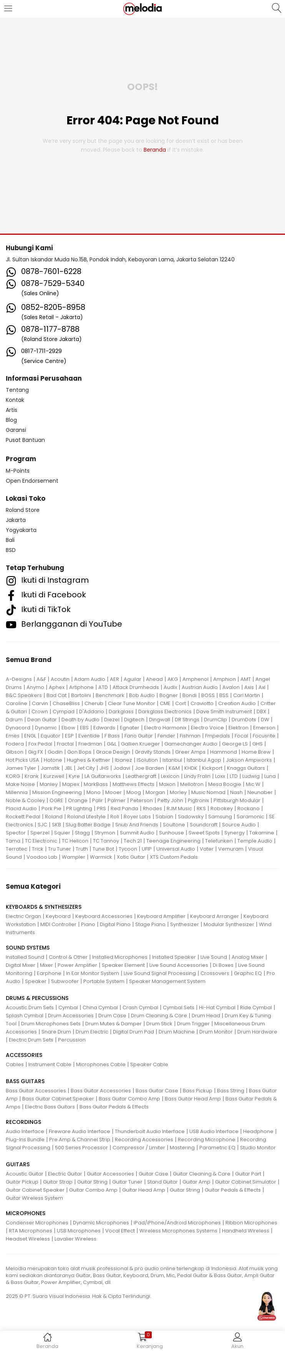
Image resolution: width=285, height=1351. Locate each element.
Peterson (141, 800)
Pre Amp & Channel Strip (79, 1139)
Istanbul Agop (204, 760)
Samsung (220, 816)
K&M (174, 768)
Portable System (103, 981)
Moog (133, 792)
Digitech (134, 719)
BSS (224, 695)
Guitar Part (248, 1173)
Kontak (15, 400)
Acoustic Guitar (24, 1173)
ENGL (30, 735)
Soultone (174, 824)
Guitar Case (153, 1173)
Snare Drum (56, 1031)
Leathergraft (141, 776)
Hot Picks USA (22, 760)
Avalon (231, 687)
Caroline (16, 703)
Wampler (73, 857)
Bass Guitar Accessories (36, 1090)
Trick (37, 849)
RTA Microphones (30, 1230)
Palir (97, 800)
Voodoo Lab (42, 857)
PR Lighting (79, 808)
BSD (11, 550)
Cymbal (68, 1007)
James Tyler (21, 768)
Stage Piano (150, 924)
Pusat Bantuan (25, 440)
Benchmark (110, 695)
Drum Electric (92, 1031)
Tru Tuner (59, 849)
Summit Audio (137, 832)
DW (265, 719)
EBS (84, 727)
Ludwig (251, 776)
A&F (41, 679)
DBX (261, 711)
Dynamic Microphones (101, 1222)
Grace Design (113, 752)
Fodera (15, 743)
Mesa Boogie (224, 784)
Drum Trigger (193, 1023)
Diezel (111, 719)
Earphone (49, 973)
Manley (49, 784)
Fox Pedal (40, 743)
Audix (170, 687)
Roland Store (23, 510)
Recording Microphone (206, 1139)
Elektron (239, 727)
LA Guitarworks (103, 776)
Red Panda (124, 808)
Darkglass (121, 711)
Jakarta (16, 520)
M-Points (18, 471)
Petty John (170, 800)
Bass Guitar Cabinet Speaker (58, 1098)
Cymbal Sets (178, 1007)
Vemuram (231, 849)
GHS (257, 743)
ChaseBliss (66, 703)
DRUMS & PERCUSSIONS (37, 998)
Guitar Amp (196, 1181)
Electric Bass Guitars (50, 1106)
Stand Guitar (162, 1181)
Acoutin (60, 679)
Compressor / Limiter (139, 1147)
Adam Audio (89, 679)
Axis (249, 687)
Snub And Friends (136, 824)
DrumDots (244, 719)
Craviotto (202, 703)
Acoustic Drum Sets (30, 1007)
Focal (241, 735)
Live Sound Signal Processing (160, 973)
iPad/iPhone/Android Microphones (177, 1222)
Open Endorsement (32, 481)
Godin (55, 752)
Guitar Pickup (22, 1181)
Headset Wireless (28, 1238)
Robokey (221, 808)
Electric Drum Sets (31, 1039)
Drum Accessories (71, 1015)
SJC (42, 824)
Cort (180, 703)
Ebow (68, 727)
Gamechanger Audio (190, 743)
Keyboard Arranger (214, 916)
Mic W (253, 784)
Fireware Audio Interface (79, 1131)
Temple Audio (254, 840)
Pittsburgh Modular (237, 800)
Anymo (35, 687)
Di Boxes (223, 965)
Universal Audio (175, 849)
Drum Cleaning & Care (159, 1015)
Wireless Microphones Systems (178, 1230)
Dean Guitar (42, 719)
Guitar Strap (58, 1181)
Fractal (65, 743)
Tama (13, 840)
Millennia (17, 792)
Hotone (53, 760)
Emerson (264, 727)
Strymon (104, 832)
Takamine (261, 832)
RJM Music (179, 808)
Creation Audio (237, 703)
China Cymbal (100, 1007)
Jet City (86, 768)
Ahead (154, 679)
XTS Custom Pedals (174, 857)
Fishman (190, 735)
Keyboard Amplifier (161, 916)
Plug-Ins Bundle (25, 1139)
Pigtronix (198, 800)
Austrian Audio (200, 687)
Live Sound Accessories (178, 965)
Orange (78, 800)
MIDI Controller (58, 924)
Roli (114, 816)
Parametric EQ (217, 1147)
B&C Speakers (24, 695)
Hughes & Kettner (88, 760)
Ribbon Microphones (251, 1222)
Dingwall (159, 719)
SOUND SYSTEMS (28, 947)
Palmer (117, 800)
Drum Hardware (257, 1031)
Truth (82, 849)
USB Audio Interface (214, 1131)
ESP (69, 735)
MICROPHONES (25, 1213)
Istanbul (172, 760)
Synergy (234, 832)
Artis (11, 410)
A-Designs (19, 679)
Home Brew (256, 752)
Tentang (17, 390)
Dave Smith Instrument (224, 711)
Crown (39, 711)
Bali (10, 540)
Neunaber (260, 792)
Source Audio (239, 824)
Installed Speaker (174, 957)
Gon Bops (79, 752)
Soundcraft (203, 824)
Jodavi (121, 768)
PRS (101, 808)
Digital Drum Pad (133, 1031)
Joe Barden (149, 768)
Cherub (94, 703)
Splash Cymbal (24, 1015)
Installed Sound (25, 957)
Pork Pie (51, 808)
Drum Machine (177, 1031)
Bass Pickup (197, 1090)
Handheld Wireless (245, 1230)
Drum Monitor (216, 1031)
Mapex (70, 784)
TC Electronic (41, 840)
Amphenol (195, 679)
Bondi (189, 695)
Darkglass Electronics (165, 711)
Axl (261, 687)
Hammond (223, 752)
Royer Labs (137, 816)
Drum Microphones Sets (51, 1023)
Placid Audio (21, 808)
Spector (16, 832)
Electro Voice (207, 727)
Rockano (248, 808)
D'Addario (91, 711)
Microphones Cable (101, 1064)
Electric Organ (23, 916)
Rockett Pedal (23, 816)
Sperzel (40, 832)
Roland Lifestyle (86, 816)
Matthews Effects (133, 784)
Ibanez (123, 760)
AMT (245, 679)
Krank (32, 776)
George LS (235, 743)
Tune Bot (103, 849)
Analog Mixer (248, 957)
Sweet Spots (204, 832)
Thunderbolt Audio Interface (150, 1131)
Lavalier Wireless (75, 1238)
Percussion (72, 1039)
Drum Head (206, 1015)
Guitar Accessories (110, 1173)
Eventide (89, 735)
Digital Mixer (20, 965)
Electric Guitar (65, 1173)
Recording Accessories (144, 1139)
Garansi (16, 430)
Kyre (74, 776)
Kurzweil (53, 776)
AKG (172, 679)
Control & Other (68, 957)
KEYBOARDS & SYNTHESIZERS (43, 907)
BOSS (208, 695)
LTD (234, 776)
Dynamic (46, 727)
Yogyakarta (21, 530)
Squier (62, 832)
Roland (54, 816)
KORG (13, 776)
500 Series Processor (81, 1147)
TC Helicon (75, 840)
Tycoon (128, 849)
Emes (13, 735)
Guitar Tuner (127, 1181)
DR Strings (187, 719)
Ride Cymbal (256, 1007)
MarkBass (96, 784)
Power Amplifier (77, 965)
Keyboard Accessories (104, 916)
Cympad (64, 711)
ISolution (147, 760)
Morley (178, 792)
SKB (56, 824)
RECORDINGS (23, 1122)
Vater (207, 849)
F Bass (112, 735)
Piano (88, 924)
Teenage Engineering (173, 840)
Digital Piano (115, 924)
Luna (270, 776)
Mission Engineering (57, 792)
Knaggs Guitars (246, 768)
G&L (111, 743)
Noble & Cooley (25, 800)
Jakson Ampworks (249, 760)
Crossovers (214, 973)
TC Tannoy (106, 840)
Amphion (224, 679)
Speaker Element (123, 965)
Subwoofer (65, 981)
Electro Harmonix (165, 727)
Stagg (82, 832)
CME (165, 703)
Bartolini (81, 695)
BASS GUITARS (25, 1081)
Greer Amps (190, 752)
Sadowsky (191, 816)
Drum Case (112, 1015)
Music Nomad (208, 792)
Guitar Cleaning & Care (201, 1173)
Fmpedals (217, 735)
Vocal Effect (120, 1230)
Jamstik (50, 768)
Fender (166, 735)
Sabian (164, 816)
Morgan (155, 792)
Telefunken (219, 840)
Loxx (220, 776)
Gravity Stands (153, 752)
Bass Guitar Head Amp (193, 1098)
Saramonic (250, 816)
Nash (236, 792)
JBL (68, 768)
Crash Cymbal (140, 1007)
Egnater (129, 727)
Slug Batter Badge (88, 824)
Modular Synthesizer (229, 924)
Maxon (167, 784)
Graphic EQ (248, 973)
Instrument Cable (49, 1064)
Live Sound (213, 957)
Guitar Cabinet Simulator (245, 1181)
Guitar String (92, 1181)
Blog (11, 420)
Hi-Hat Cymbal (217, 1007)
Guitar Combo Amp (93, 1190)
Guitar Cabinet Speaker (35, 1190)
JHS (104, 768)
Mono (93, 792)
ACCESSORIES (24, 1055)
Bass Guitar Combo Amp (129, 1098)
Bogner (168, 695)
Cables (15, 1064)
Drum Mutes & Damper (113, 1023)
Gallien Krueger (140, 743)
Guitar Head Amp (143, 1190)
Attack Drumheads (136, 687)
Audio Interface (25, 1131)
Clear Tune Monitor (131, 703)
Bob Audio (142, 695)
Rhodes (152, 808)
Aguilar (132, 679)
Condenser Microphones (37, 1222)
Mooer (113, 792)
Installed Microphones (119, 957)
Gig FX (35, 752)
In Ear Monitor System (92, 973)
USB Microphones (79, 1230)
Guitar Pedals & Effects (233, 1190)
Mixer (46, 965)
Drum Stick (159, 1023)
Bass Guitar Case (157, 1090)
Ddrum (14, 719)
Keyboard (58, 916)
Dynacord (18, 727)
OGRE (56, 800)
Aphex (57, 687)
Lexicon (170, 776)
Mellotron (192, 784)
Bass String (230, 1090)
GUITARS (18, 1164)
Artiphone (81, 687)
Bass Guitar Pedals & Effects (114, 1106)
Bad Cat (56, 695)
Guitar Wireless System (34, 1198)
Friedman (90, 743)
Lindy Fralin (197, 776)
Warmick (101, 857)
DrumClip (215, 719)
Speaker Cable (149, 1064)
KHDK (190, 768)
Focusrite (264, 735)
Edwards (104, 727)
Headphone (258, 1131)
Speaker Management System (167, 981)
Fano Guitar (138, 735)
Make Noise (20, 784)
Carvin (40, 703)
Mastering (182, 1147)
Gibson (14, 752)
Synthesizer (184, 924)
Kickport (212, 768)
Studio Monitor (258, 1147)
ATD (103, 687)
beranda (155, 150)
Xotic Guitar (131, 857)
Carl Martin (246, 695)
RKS (201, 808)
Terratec (16, 849)
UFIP (147, 849)
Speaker (35, 981)
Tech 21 (133, 840)
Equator (50, 735)
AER (114, 679)
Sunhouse (171, 832)
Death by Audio (80, 719)
